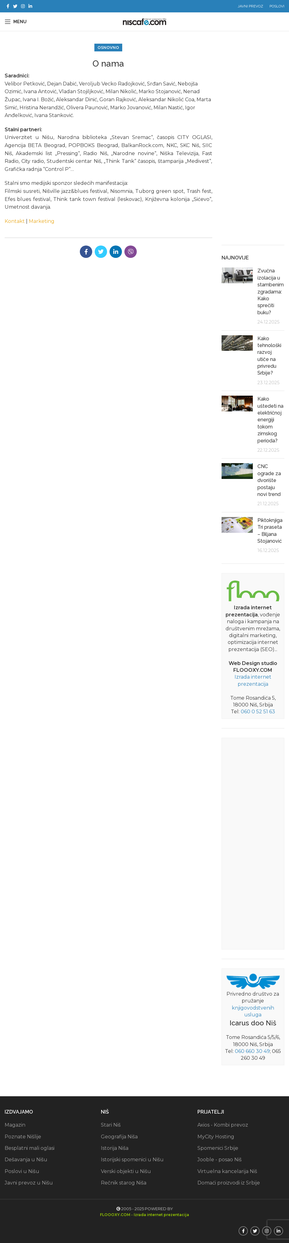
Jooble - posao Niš (219, 1160)
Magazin (15, 1125)
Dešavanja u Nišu (26, 1160)
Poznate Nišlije (23, 1137)
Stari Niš (111, 1125)
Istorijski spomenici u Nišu (132, 1160)
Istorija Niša (114, 1148)
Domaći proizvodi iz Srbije (228, 1183)
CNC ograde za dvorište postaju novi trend (269, 480)
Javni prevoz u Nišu (29, 1183)
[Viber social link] (130, 252)
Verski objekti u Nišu (126, 1171)
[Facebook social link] (8, 6)
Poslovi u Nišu (22, 1171)
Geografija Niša (119, 1137)
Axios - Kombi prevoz (222, 1125)
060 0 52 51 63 (258, 712)
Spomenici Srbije (217, 1148)
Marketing (41, 221)
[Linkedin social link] (30, 6)
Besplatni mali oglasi (29, 1148)
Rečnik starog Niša (123, 1183)
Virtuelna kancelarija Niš (227, 1171)
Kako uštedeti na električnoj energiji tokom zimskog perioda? (270, 419)
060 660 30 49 (252, 1051)
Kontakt (15, 221)
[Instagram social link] (23, 6)
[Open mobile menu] (16, 21)
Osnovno (108, 47)
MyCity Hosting (215, 1137)
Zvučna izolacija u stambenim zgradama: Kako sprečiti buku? (270, 291)
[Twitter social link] (15, 6)
